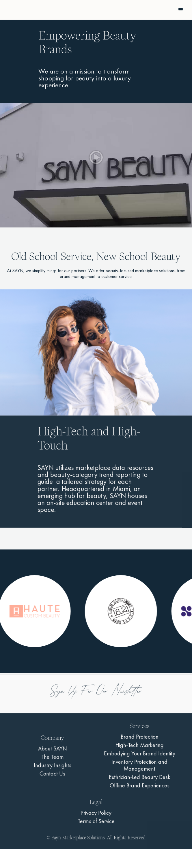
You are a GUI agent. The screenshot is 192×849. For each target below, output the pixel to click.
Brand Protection (140, 740)
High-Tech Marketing (139, 749)
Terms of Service (96, 825)
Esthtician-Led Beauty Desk (139, 781)
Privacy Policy (96, 816)
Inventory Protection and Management (139, 769)
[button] (181, 10)
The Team (52, 761)
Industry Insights (52, 769)
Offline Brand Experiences (139, 789)
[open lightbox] (96, 165)
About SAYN (52, 752)
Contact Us (52, 777)
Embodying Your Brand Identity (139, 757)
